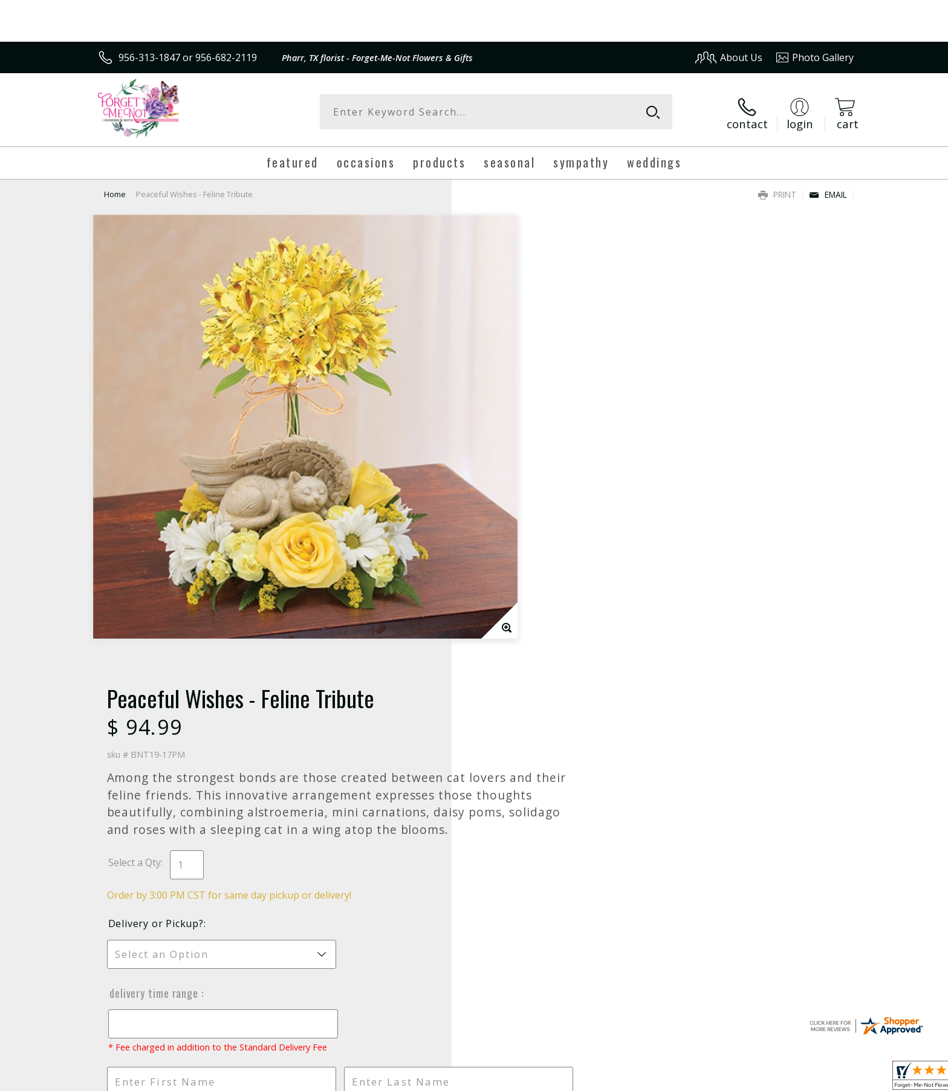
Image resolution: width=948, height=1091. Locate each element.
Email (828, 191)
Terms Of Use (590, 1078)
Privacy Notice (662, 1078)
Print (777, 191)
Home (115, 190)
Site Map (821, 1078)
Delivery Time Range (521, 534)
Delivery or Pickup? (523, 465)
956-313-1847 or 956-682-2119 (187, 57)
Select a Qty (501, 404)
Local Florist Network (747, 1078)
